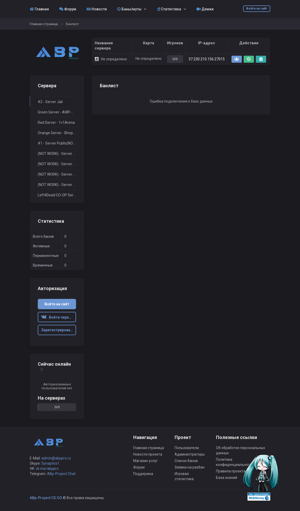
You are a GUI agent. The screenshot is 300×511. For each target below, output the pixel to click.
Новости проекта (147, 454)
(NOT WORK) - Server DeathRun (57, 185)
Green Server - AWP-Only (57, 112)
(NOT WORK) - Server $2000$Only (57, 174)
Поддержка (143, 474)
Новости (97, 9)
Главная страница (44, 24)
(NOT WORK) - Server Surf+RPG (57, 154)
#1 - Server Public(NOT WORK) (57, 143)
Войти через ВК (58, 317)
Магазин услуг (145, 461)
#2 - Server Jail (50, 102)
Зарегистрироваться (58, 330)
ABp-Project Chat (61, 474)
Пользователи (187, 448)
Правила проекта (230, 471)
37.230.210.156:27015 (207, 59)
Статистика (169, 9)
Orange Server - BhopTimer (57, 133)
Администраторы (190, 454)
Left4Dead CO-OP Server (57, 195)
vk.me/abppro (47, 468)
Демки (205, 9)
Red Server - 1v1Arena (56, 122)
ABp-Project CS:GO (46, 498)
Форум (67, 9)
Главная (39, 9)
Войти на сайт (256, 8)
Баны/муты (129, 9)
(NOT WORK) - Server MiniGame (57, 164)
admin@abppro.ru (56, 458)
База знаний (226, 478)
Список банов (186, 461)
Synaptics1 (50, 463)
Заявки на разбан (190, 467)
